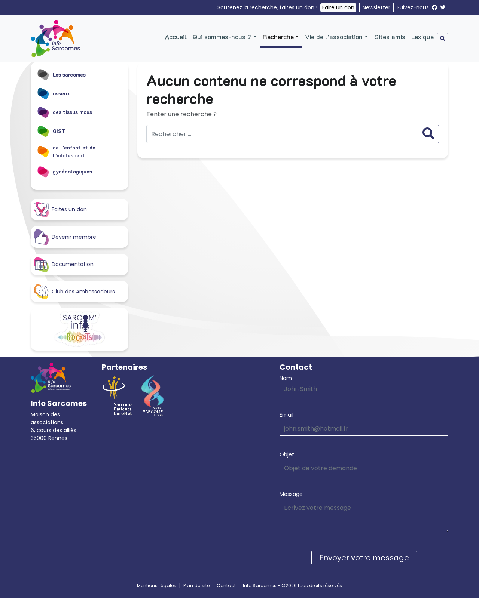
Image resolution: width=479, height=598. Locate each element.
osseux (53, 93)
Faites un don (60, 209)
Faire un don (338, 7)
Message (291, 494)
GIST (51, 130)
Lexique (422, 36)
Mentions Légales (156, 585)
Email (286, 415)
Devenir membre (65, 236)
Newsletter (376, 7)
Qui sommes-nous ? (222, 36)
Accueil (176, 36)
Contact (226, 585)
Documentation (64, 264)
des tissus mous (64, 112)
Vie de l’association (334, 36)
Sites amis (389, 36)
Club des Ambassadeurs (74, 291)
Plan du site (196, 585)
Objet (287, 454)
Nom (286, 378)
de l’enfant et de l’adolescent (66, 151)
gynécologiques (64, 171)
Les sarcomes (61, 74)
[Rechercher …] (282, 134)
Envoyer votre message (364, 557)
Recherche (278, 36)
